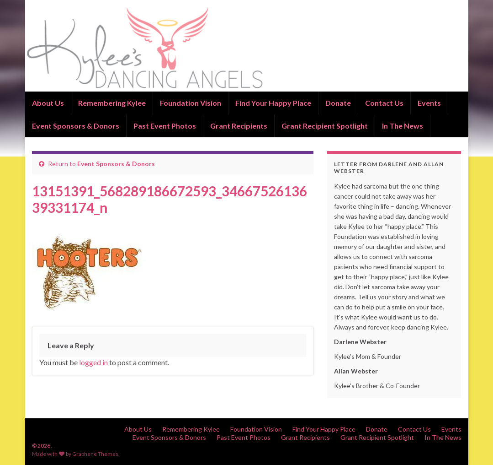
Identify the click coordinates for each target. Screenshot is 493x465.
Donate (338, 102)
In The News (402, 125)
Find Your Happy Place (273, 102)
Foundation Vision (190, 102)
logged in (93, 362)
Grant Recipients (238, 125)
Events (429, 102)
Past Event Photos (164, 125)
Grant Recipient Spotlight (324, 125)
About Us (48, 102)
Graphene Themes (95, 453)
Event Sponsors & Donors (75, 125)
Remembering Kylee (112, 102)
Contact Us (384, 102)
